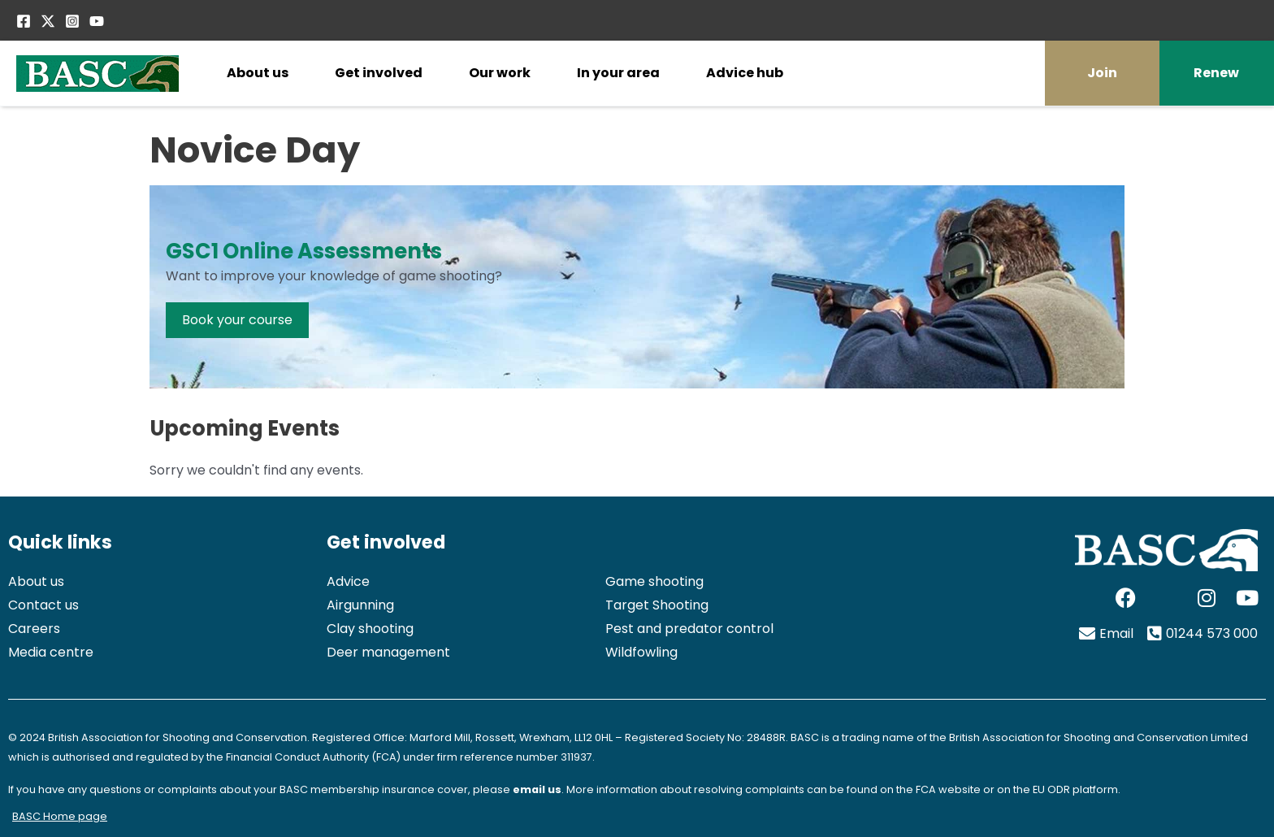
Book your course (237, 319)
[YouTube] (96, 21)
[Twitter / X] (48, 21)
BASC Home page (59, 816)
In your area (618, 72)
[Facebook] (23, 21)
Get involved (378, 72)
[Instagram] (72, 21)
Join (1102, 72)
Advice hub (744, 72)
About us (257, 72)
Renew (1216, 72)
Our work (500, 72)
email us (537, 789)
